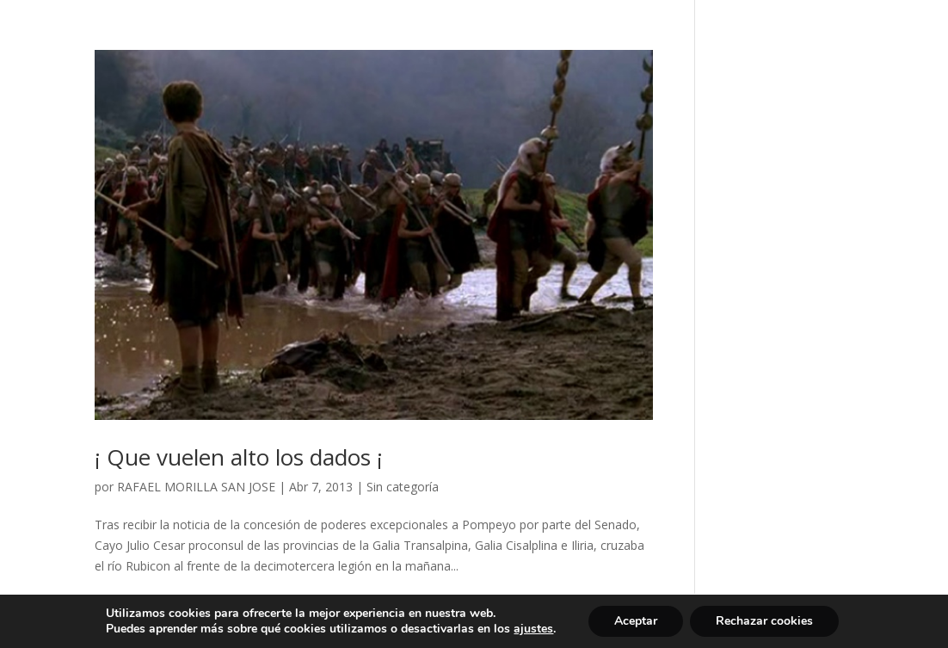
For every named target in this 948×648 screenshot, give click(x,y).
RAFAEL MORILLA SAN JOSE (196, 486)
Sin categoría (402, 486)
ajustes (533, 629)
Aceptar (635, 621)
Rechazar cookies (764, 621)
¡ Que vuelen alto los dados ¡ (239, 456)
